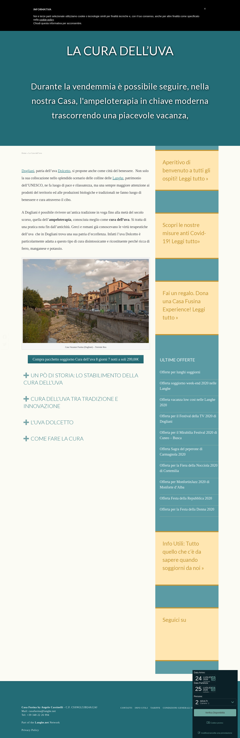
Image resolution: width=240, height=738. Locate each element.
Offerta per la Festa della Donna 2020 (187, 509)
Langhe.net (42, 722)
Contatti (126, 708)
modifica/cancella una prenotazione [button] (215, 733)
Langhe (118, 178)
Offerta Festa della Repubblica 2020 (186, 498)
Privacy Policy (30, 730)
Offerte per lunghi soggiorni (180, 372)
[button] (205, 678)
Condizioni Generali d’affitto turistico (190, 708)
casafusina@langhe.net (42, 711)
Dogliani (28, 171)
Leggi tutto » (193, 178)
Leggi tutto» (185, 241)
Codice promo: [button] (215, 723)
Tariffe (155, 708)
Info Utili (141, 708)
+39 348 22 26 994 (38, 715)
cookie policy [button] (46, 19)
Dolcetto (64, 171)
